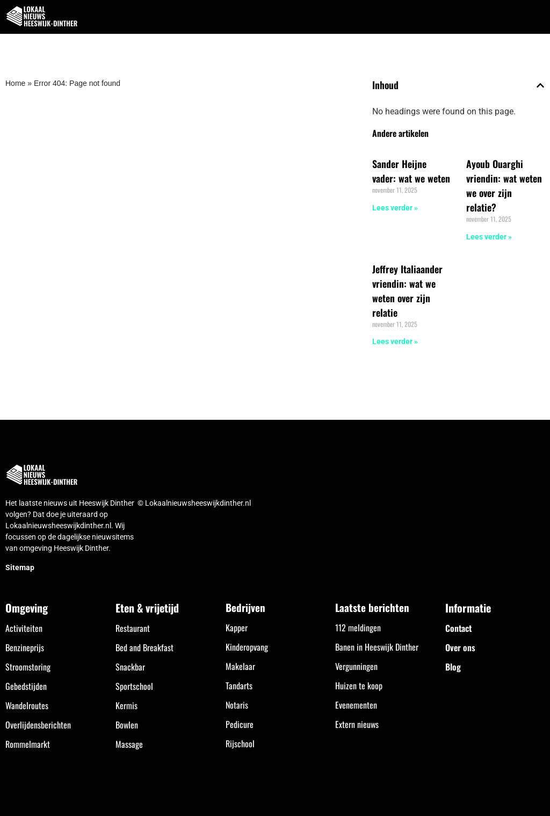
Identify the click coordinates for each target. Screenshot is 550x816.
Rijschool (240, 743)
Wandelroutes (26, 705)
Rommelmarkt (27, 744)
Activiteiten (23, 628)
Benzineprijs (24, 647)
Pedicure (240, 724)
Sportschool (134, 686)
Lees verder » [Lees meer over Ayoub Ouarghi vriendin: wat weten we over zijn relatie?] (489, 236)
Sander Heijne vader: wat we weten (411, 171)
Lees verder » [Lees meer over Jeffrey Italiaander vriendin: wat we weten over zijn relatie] (395, 341)
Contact (458, 628)
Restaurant (132, 628)
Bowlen (126, 724)
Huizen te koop (358, 685)
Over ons (460, 647)
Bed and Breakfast (144, 647)
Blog (453, 666)
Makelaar (240, 666)
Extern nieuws (357, 724)
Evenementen (356, 704)
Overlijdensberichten (38, 724)
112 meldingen (358, 627)
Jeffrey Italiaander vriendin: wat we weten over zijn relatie (407, 290)
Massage (129, 744)
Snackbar (130, 666)
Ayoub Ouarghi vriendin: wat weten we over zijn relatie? (504, 185)
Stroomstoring (27, 666)
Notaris (237, 704)
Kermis (126, 705)
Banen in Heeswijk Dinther (376, 646)
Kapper (237, 627)
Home (15, 83)
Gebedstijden (26, 686)
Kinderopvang (247, 646)
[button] (536, 17)
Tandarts (239, 685)
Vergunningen (356, 666)
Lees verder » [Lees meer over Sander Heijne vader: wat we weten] (395, 207)
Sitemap (19, 567)
